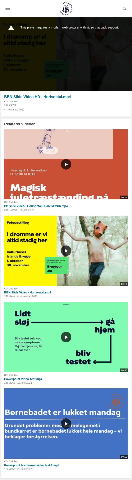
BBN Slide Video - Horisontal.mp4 (27, 292)
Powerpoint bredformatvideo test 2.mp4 (31, 465)
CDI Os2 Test (11, 101)
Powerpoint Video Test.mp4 (23, 379)
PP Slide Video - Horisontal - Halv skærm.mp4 (36, 206)
